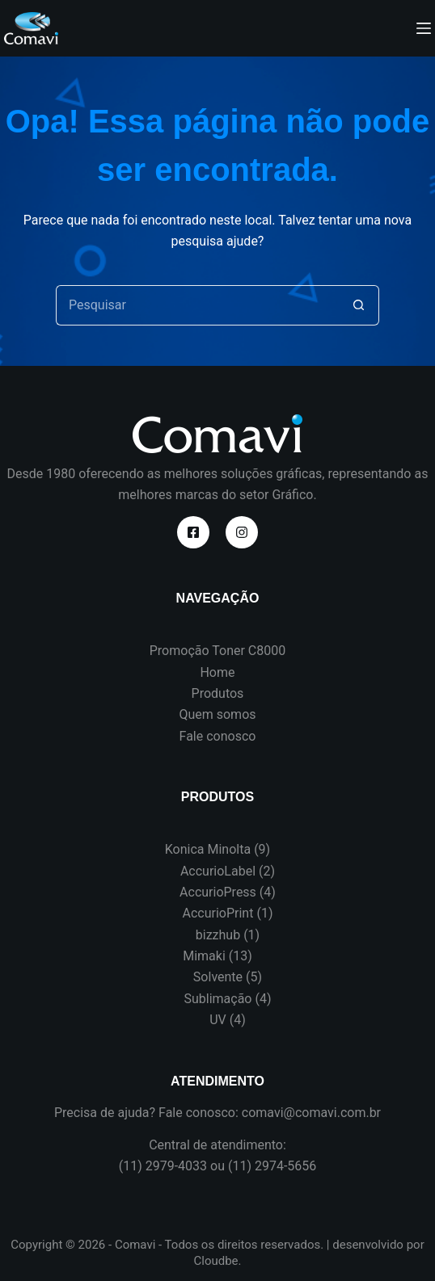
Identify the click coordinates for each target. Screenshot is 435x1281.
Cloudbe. (217, 1261)
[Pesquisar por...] (197, 305)
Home (217, 672)
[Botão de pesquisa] (359, 305)
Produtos (218, 693)
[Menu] (423, 28)
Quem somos (217, 714)
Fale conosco (217, 736)
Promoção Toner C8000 (218, 650)
